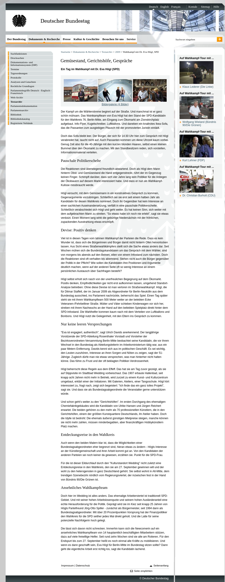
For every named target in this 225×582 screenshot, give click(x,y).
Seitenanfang (161, 565)
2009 (117, 52)
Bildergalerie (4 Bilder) (115, 104)
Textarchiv (107, 52)
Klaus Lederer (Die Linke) (197, 86)
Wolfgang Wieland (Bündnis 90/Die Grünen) (199, 123)
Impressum (67, 565)
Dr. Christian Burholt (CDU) (198, 195)
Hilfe (216, 6)
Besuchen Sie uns (113, 39)
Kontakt (193, 6)
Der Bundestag (16, 39)
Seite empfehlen (143, 571)
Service (131, 39)
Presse (67, 39)
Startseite (65, 52)
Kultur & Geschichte (86, 39)
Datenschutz (83, 565)
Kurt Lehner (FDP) (193, 160)
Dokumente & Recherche (86, 52)
